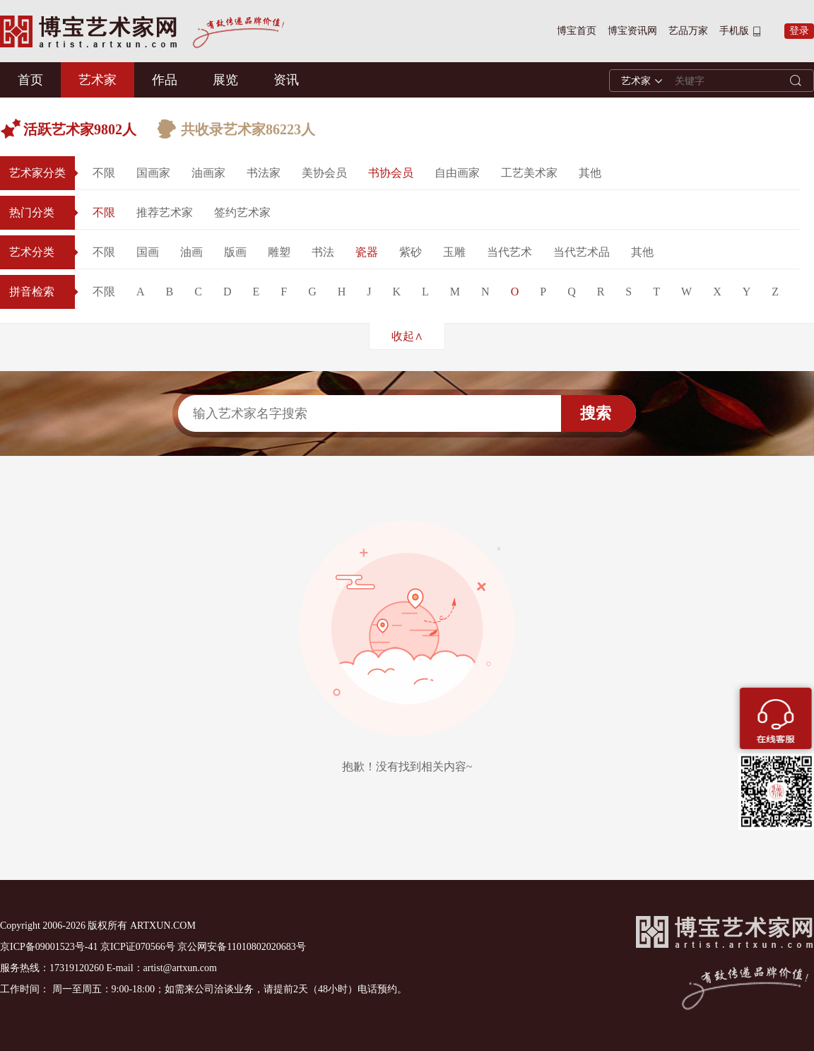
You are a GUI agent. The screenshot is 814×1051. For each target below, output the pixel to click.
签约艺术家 (242, 212)
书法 (323, 252)
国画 (147, 252)
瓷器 (366, 252)
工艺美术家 (529, 173)
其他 (590, 173)
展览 (225, 80)
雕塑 (279, 252)
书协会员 (390, 173)
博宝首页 (576, 30)
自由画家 (457, 173)
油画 (191, 252)
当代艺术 (509, 252)
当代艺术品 (581, 252)
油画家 (208, 173)
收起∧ (407, 336)
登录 (799, 30)
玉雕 (454, 252)
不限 (104, 173)
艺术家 (97, 80)
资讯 (286, 80)
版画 (235, 252)
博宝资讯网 (632, 30)
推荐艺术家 (164, 212)
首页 (30, 80)
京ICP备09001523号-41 (49, 946)
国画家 (153, 173)
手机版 (734, 30)
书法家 (264, 173)
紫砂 (410, 252)
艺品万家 (688, 30)
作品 (164, 80)
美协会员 (324, 173)
